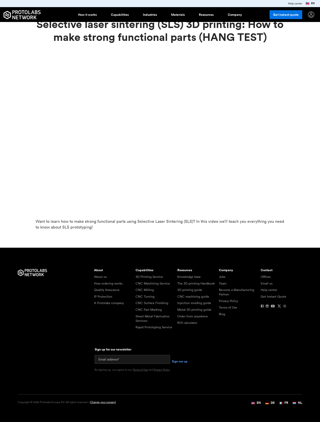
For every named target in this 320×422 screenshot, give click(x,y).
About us (100, 277)
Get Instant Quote (273, 297)
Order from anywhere (192, 316)
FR (283, 402)
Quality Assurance (107, 290)
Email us (266, 283)
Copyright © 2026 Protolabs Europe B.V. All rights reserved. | (67, 402)
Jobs (222, 277)
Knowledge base (189, 277)
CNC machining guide (193, 297)
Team (222, 283)
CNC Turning (145, 297)
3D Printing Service (149, 277)
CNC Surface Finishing (152, 303)
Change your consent (103, 402)
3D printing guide (189, 290)
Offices (266, 277)
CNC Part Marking (149, 310)
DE (270, 402)
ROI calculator (187, 323)
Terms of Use (228, 307)
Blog (222, 314)
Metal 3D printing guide (194, 310)
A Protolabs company (109, 303)
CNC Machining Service (153, 283)
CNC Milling (145, 290)
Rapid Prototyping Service (154, 327)
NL (297, 402)
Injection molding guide (194, 303)
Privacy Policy (228, 301)
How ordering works (108, 283)
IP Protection (103, 297)
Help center (269, 290)
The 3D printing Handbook (196, 283)
